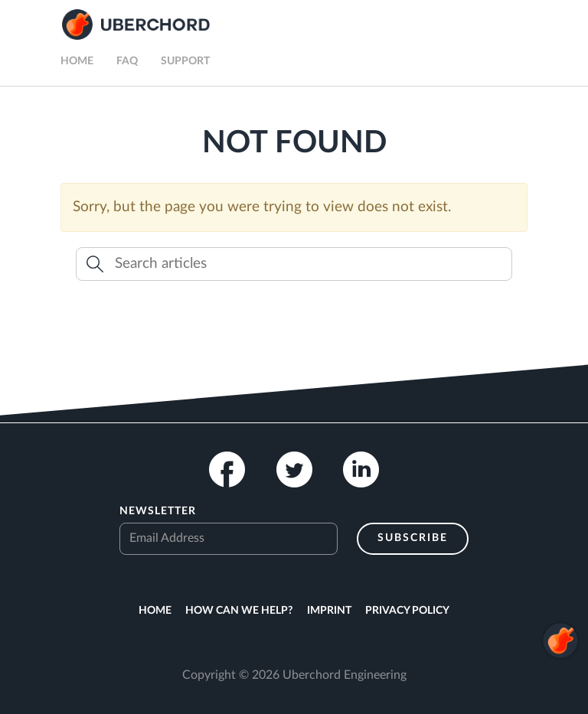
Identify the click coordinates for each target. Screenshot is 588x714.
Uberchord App (135, 24)
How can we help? (238, 610)
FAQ (127, 61)
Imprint (329, 610)
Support (185, 61)
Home (76, 61)
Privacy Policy (407, 610)
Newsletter (157, 511)
